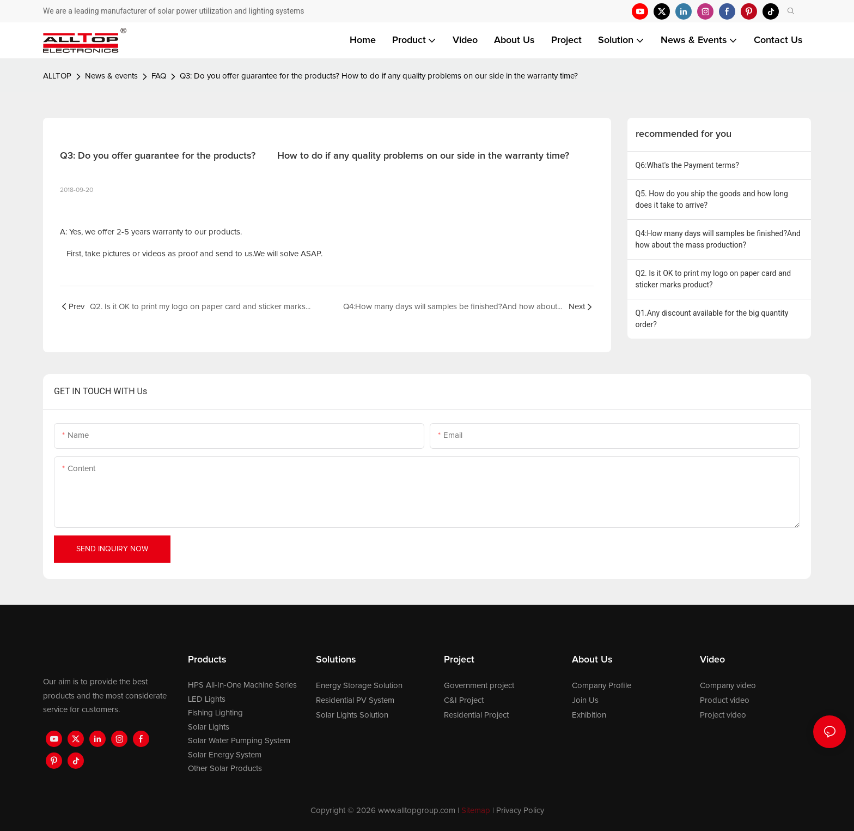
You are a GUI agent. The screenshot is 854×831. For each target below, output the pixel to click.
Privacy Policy (520, 810)
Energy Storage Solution (359, 686)
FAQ (158, 76)
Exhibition (589, 715)
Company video (728, 686)
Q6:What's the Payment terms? (687, 165)
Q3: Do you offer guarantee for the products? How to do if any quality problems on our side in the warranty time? (379, 76)
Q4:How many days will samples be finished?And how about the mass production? (718, 239)
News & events (111, 76)
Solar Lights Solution (352, 715)
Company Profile (601, 686)
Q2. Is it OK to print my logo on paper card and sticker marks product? (713, 279)
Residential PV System (355, 700)
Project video (723, 715)
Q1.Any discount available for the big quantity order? (712, 319)
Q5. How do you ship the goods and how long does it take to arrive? (712, 199)
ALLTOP (57, 76)
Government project (479, 686)
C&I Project (464, 700)
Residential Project (476, 715)
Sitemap (475, 810)
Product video (724, 700)
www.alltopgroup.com (416, 810)
